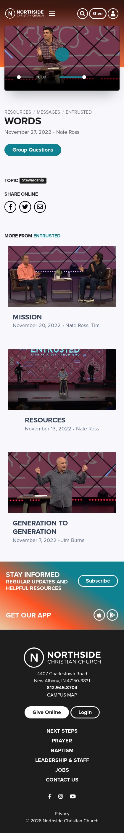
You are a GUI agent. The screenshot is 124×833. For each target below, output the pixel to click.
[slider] (25, 77)
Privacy (62, 813)
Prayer (62, 740)
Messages (48, 112)
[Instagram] (60, 796)
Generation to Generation (40, 527)
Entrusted (79, 112)
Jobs (62, 770)
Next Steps (62, 731)
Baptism (62, 750)
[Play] (10, 77)
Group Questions (32, 150)
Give (98, 13)
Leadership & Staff (62, 760)
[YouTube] (73, 796)
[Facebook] (50, 796)
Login (85, 712)
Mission (27, 317)
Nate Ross (67, 132)
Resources (17, 112)
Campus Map (62, 695)
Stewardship (33, 180)
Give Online (47, 712)
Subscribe (98, 581)
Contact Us (62, 780)
